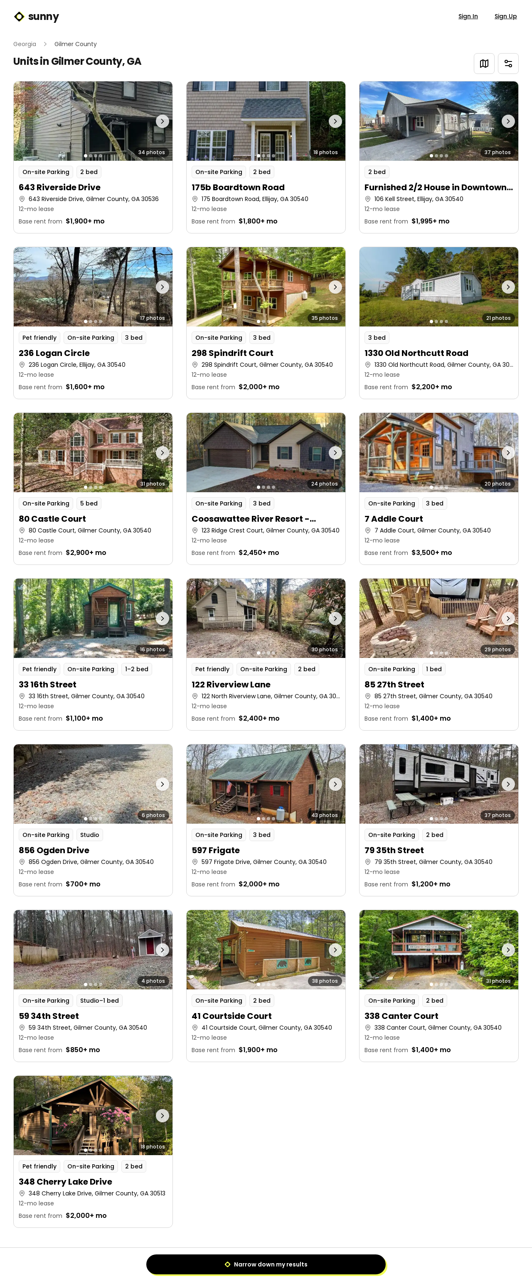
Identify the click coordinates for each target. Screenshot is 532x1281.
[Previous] (247, 1262)
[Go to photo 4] (100, 155)
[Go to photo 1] (85, 155)
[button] (93, 157)
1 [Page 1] (266, 1262)
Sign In (468, 16)
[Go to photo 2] (90, 155)
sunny (36, 16)
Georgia (24, 44)
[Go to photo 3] (95, 155)
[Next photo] (153, 121)
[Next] (285, 1262)
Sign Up (506, 16)
